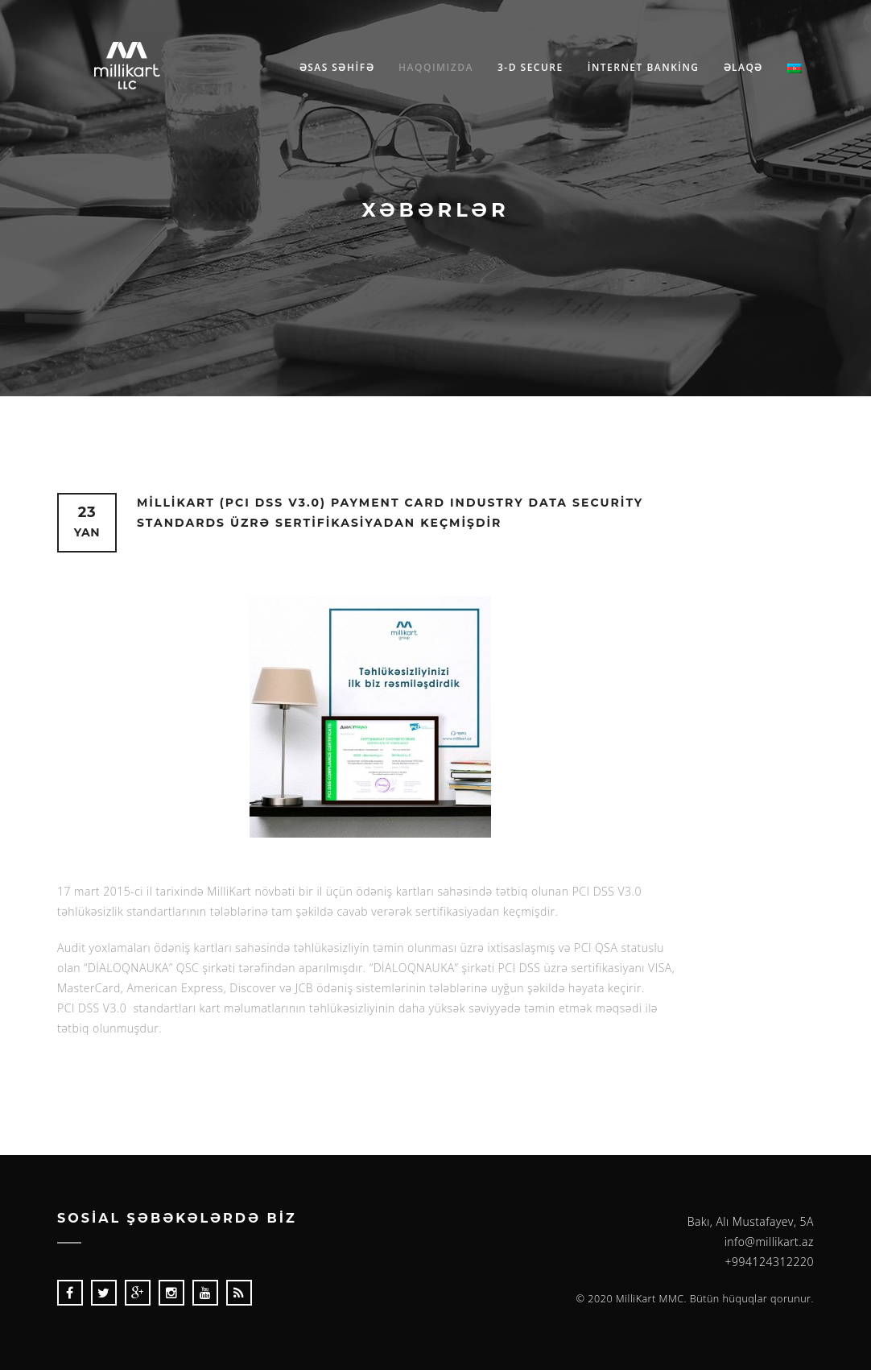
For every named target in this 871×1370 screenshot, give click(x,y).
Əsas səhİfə (336, 67)
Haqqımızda (435, 67)
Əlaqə (743, 67)
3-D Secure (530, 67)
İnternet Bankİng (644, 67)
